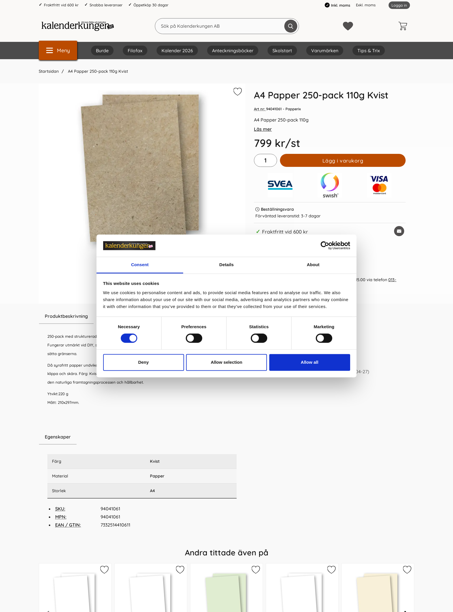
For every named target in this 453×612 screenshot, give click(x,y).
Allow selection (226, 362)
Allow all (309, 362)
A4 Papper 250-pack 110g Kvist (97, 71)
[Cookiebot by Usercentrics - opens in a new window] (325, 245)
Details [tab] (226, 264)
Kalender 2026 (177, 50)
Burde (102, 50)
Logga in (399, 5)
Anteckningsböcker (232, 50)
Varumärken (324, 50)
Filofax (135, 50)
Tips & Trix (368, 50)
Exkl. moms (366, 5)
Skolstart (282, 50)
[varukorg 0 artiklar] (404, 26)
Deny (143, 362)
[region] (142, 437)
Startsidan (49, 71)
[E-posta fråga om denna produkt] (399, 231)
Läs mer (263, 129)
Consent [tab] (140, 264)
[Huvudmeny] (58, 50)
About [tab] (313, 264)
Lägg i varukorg (342, 160)
